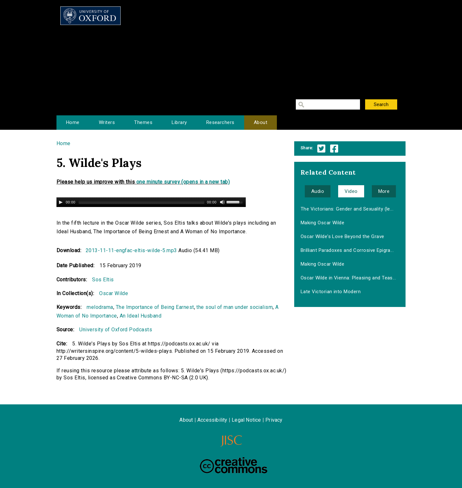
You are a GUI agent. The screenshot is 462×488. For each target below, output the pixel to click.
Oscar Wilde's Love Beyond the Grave (342, 236)
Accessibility (212, 420)
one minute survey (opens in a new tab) (183, 182)
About (260, 122)
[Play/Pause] (60, 202)
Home (73, 122)
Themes (143, 122)
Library (179, 122)
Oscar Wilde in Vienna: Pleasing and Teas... (348, 278)
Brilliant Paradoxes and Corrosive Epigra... (347, 250)
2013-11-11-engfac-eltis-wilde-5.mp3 (131, 250)
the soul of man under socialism (234, 307)
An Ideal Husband (141, 316)
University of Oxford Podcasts (115, 330)
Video (351, 191)
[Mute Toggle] (222, 202)
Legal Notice (246, 420)
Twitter (321, 149)
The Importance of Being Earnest (155, 307)
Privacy (273, 420)
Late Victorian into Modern (331, 291)
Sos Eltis (103, 280)
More (384, 191)
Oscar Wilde (113, 293)
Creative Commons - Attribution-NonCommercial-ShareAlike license (233, 465)
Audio (317, 191)
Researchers (220, 122)
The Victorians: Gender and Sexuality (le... (347, 209)
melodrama (100, 307)
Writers (107, 122)
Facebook (334, 149)
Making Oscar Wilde (323, 223)
